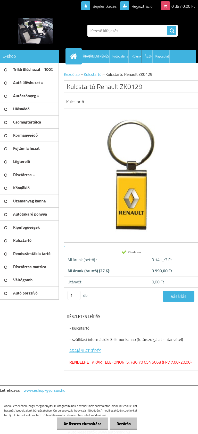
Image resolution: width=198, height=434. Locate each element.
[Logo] (35, 31)
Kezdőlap (72, 74)
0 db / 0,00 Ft (183, 6)
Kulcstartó (93, 74)
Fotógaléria (120, 56)
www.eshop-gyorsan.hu (44, 390)
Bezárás (124, 424)
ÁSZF (148, 56)
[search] (171, 31)
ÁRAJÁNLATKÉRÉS (96, 56)
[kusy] (74, 295)
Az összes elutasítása (83, 424)
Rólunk (136, 56)
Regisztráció (142, 6)
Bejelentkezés (105, 6)
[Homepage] (75, 56)
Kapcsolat (162, 56)
